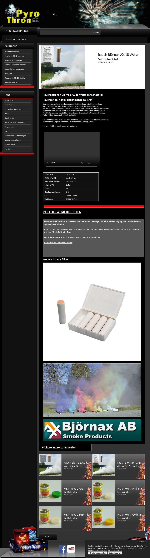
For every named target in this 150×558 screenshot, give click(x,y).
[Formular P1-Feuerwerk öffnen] (58, 242)
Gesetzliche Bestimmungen (15, 136)
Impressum (9, 127)
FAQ (6, 131)
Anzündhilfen (103, 119)
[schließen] (143, 541)
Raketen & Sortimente (13, 60)
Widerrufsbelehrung (13, 140)
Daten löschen (115, 553)
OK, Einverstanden (97, 553)
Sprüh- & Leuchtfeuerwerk (15, 65)
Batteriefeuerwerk (12, 51)
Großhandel (9, 118)
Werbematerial (11, 82)
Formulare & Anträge (13, 109)
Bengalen (8, 73)
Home (18, 39)
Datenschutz (10, 144)
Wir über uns (10, 105)
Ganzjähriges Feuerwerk (14, 69)
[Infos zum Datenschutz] (113, 550)
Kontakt (8, 149)
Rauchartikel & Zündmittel (15, 78)
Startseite (9, 100)
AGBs (7, 113)
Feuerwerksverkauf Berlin (15, 122)
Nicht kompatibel (72, 151)
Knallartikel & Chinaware (14, 56)
